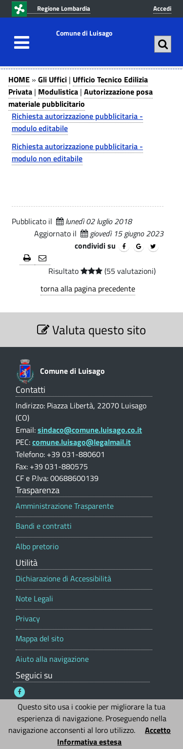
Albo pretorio (37, 546)
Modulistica (58, 91)
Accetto (158, 730)
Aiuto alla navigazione (52, 659)
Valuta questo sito (91, 329)
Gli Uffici (52, 79)
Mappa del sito (39, 638)
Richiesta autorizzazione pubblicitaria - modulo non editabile (77, 152)
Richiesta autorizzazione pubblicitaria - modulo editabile (77, 122)
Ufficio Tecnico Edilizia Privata (78, 85)
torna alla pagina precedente (88, 288)
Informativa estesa (89, 742)
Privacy (28, 618)
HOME (19, 79)
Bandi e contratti (44, 526)
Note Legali (34, 598)
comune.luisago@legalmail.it (81, 442)
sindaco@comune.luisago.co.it (90, 430)
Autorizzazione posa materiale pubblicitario (80, 98)
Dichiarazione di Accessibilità (63, 578)
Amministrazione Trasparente (65, 506)
